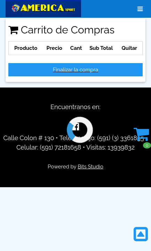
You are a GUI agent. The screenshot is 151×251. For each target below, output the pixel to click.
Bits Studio (90, 166)
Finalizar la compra (75, 70)
